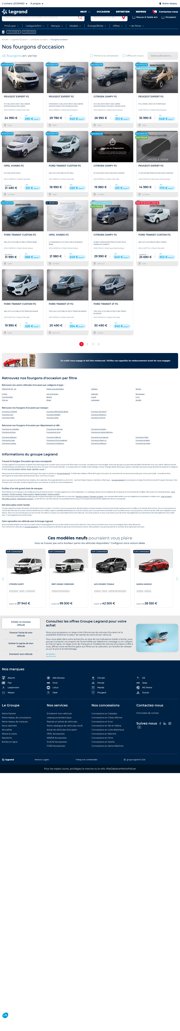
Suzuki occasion (54, 500)
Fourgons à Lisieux (9, 449)
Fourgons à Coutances (99, 443)
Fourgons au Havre (143, 449)
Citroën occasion (15, 500)
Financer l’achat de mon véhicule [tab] (20, 640)
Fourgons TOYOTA (98, 424)
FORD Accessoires (56, 752)
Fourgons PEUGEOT (99, 418)
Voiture (138, 395)
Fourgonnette (7, 403)
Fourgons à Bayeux (9, 443)
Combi (4, 400)
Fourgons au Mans (143, 446)
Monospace (140, 400)
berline (23, 475)
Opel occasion (28, 500)
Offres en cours (132, 61)
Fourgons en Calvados (10, 435)
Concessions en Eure (102, 728)
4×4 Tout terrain (14, 475)
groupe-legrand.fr (63, 479)
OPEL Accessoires (56, 740)
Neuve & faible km (145, 23)
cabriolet (35, 475)
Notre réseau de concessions (16, 723)
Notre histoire (9, 719)
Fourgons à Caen (8, 446)
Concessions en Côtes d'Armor (107, 723)
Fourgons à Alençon (98, 449)
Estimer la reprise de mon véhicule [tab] (21, 651)
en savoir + (51, 660)
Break (49, 406)
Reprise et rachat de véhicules (62, 728)
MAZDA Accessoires (57, 744)
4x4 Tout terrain (52, 400)
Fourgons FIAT (7, 421)
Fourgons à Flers (142, 443)
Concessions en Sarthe (103, 748)
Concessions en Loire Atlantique (108, 736)
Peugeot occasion (96, 502)
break (29, 475)
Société (138, 406)
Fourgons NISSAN (53, 421)
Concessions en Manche (104, 740)
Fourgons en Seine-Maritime (102, 438)
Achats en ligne (10, 748)
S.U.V (138, 403)
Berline (49, 403)
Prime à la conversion (104, 61)
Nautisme (7, 744)
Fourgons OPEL (53, 424)
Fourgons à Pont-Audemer (57, 446)
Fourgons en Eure (9, 438)
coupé (41, 475)
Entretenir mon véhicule (59, 719)
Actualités (7, 736)
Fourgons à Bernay (54, 443)
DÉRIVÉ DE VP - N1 (9, 395)
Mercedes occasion (9, 505)
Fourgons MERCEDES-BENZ (57, 418)
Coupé (93, 403)
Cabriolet (94, 400)
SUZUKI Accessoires (57, 748)
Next (177, 584)
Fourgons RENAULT (98, 421)
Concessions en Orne (102, 744)
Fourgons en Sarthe (98, 435)
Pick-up (5, 406)
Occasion (169, 23)
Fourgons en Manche (55, 435)
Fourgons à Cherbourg (55, 449)
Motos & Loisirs (9, 740)
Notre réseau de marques (15, 728)
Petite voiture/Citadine (55, 395)
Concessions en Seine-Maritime (107, 752)
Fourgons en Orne (53, 438)
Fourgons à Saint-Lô (98, 446)
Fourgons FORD (8, 424)
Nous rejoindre (9, 732)
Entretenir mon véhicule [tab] (20, 660)
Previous (3, 584)
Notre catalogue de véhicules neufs (65, 732)
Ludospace (95, 406)
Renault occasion (82, 502)
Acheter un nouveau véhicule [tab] (21, 629)
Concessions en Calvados (104, 719)
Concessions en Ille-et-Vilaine (106, 732)
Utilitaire (94, 395)
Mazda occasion (41, 500)
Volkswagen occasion (25, 505)
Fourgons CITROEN (9, 418)
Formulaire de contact (147, 719)
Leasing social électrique (59, 723)
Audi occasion (166, 502)
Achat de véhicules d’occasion (62, 736)
